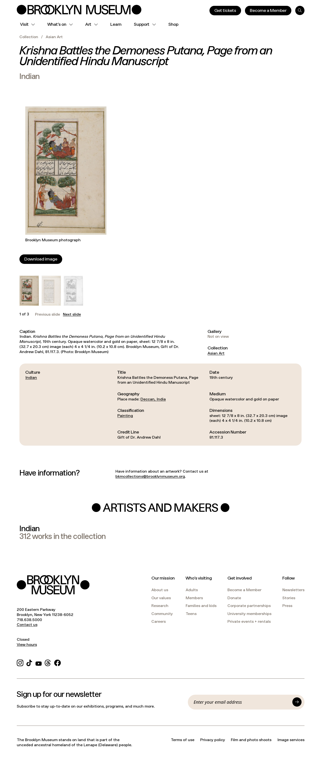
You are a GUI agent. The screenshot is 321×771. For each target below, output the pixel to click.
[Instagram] (20, 662)
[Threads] (48, 662)
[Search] (299, 10)
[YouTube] (38, 662)
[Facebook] (57, 662)
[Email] (241, 702)
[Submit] (297, 702)
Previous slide (47, 314)
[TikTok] (29, 662)
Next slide (72, 314)
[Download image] (40, 259)
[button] (29, 291)
